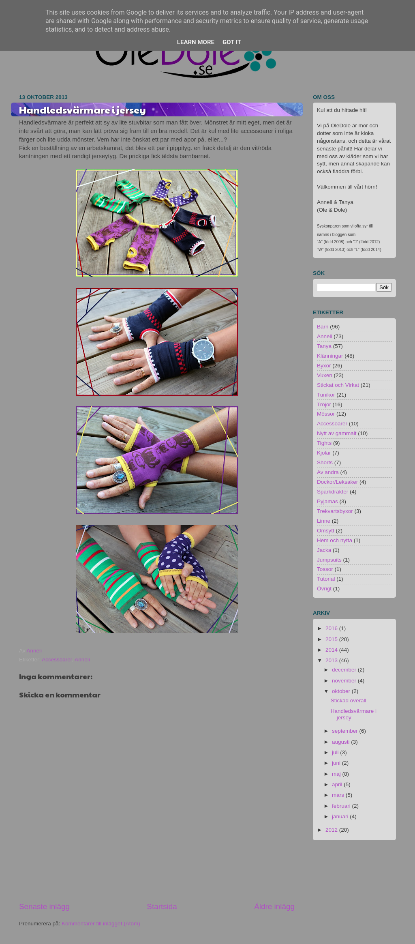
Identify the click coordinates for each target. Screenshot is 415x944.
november (345, 681)
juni (337, 763)
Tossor (325, 569)
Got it (231, 42)
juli (336, 752)
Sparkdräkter (332, 492)
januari (341, 816)
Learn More (195, 42)
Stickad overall (348, 700)
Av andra (328, 472)
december (345, 670)
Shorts (325, 462)
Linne (323, 521)
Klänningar (330, 356)
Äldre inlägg (274, 906)
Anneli (82, 660)
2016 (332, 628)
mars (339, 795)
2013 (332, 660)
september (345, 731)
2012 (332, 830)
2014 (332, 650)
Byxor (324, 366)
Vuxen (324, 375)
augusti (341, 742)
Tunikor (326, 395)
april (338, 784)
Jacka (324, 550)
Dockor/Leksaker (337, 482)
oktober (342, 691)
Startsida (162, 906)
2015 (332, 639)
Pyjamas (327, 501)
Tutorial (326, 579)
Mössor (326, 414)
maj (337, 774)
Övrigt (324, 589)
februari (342, 806)
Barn (323, 327)
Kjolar (324, 453)
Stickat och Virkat (338, 385)
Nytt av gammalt (337, 433)
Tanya (324, 346)
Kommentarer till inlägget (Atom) (101, 923)
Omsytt (325, 531)
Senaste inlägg (44, 906)
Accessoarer (57, 660)
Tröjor (324, 404)
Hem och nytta (334, 540)
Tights (324, 443)
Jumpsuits (329, 560)
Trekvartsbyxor (335, 511)
